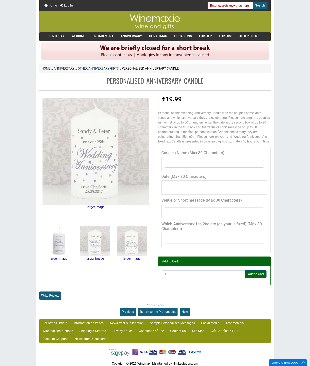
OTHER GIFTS (248, 36)
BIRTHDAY (56, 36)
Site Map (198, 331)
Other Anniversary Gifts (98, 68)
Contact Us (178, 331)
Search (260, 5)
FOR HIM (225, 36)
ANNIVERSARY (64, 68)
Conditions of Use (151, 331)
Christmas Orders (55, 323)
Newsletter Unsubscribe (91, 339)
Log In (66, 5)
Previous (128, 312)
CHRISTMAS (158, 36)
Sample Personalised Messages (172, 323)
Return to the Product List (158, 312)
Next (185, 312)
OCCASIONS (183, 36)
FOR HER (205, 36)
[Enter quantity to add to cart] (204, 274)
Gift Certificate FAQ (224, 331)
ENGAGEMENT (103, 36)
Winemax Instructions (58, 331)
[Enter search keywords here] (230, 5)
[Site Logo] (155, 21)
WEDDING (78, 36)
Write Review (50, 295)
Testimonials (235, 323)
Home (50, 5)
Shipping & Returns (92, 331)
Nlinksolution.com (185, 363)
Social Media (210, 323)
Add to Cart (256, 274)
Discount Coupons (55, 339)
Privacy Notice (122, 331)
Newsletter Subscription (127, 323)
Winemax (143, 363)
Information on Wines (88, 323)
